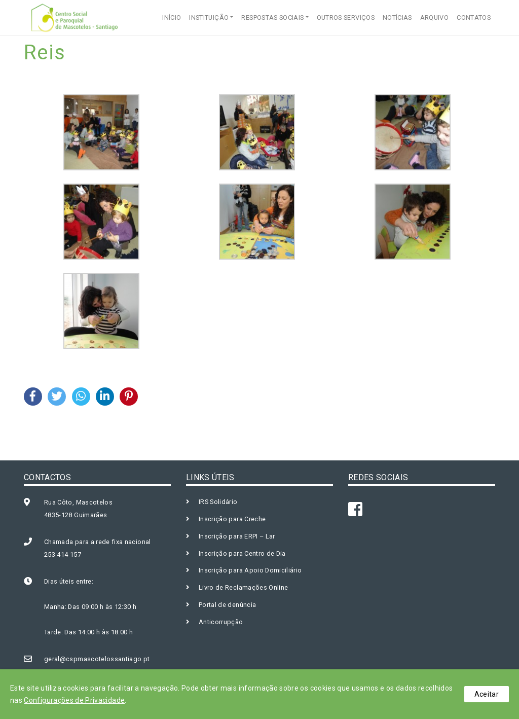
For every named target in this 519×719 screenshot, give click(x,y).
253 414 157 (62, 554)
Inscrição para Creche (232, 519)
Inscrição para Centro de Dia (242, 553)
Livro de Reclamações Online (243, 587)
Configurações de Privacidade (74, 700)
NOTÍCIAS (397, 17)
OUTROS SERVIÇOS (346, 17)
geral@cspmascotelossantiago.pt (97, 659)
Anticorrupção (221, 622)
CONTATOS (474, 17)
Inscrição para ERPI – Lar (237, 536)
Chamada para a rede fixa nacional (97, 542)
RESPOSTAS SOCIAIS (272, 17)
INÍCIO (171, 17)
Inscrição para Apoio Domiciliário (250, 570)
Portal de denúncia (227, 604)
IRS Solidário (218, 502)
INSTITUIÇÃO (209, 17)
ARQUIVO (434, 17)
